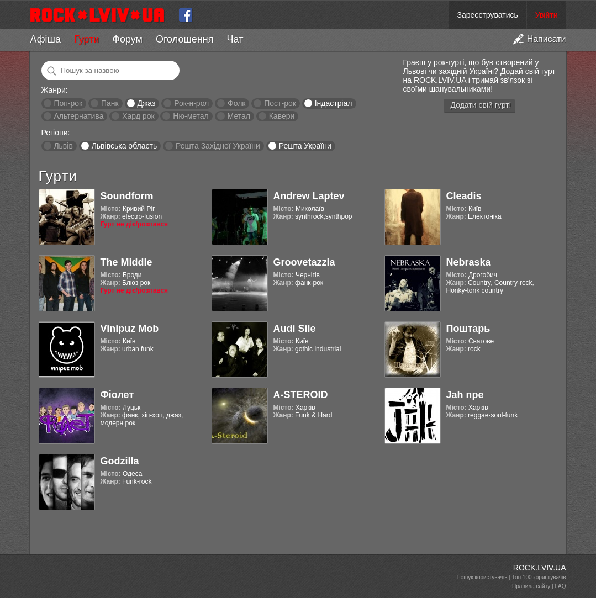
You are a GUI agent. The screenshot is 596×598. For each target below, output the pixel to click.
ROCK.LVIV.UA (539, 567)
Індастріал (333, 103)
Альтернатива (78, 116)
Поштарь (468, 328)
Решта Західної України (218, 145)
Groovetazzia (304, 262)
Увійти (546, 14)
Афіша (45, 39)
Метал (239, 116)
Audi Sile (294, 328)
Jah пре (465, 394)
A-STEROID (300, 394)
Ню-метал (190, 116)
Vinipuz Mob (130, 328)
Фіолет (117, 394)
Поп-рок (68, 103)
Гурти (86, 39)
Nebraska (468, 262)
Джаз (146, 103)
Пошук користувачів (482, 577)
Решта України (305, 145)
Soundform (127, 196)
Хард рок (138, 116)
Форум (127, 39)
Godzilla (120, 461)
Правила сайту (531, 586)
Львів (63, 145)
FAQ (560, 586)
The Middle (126, 262)
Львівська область (124, 145)
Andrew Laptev (309, 196)
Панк (110, 103)
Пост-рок (280, 103)
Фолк (236, 103)
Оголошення (185, 39)
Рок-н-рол (191, 103)
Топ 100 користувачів (539, 577)
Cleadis (464, 196)
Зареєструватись (487, 14)
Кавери (282, 116)
